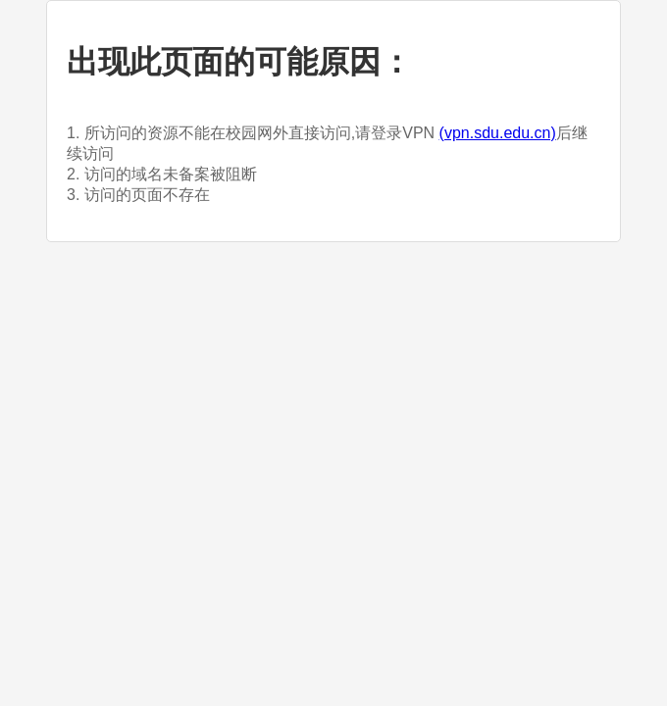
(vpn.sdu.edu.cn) (497, 133)
